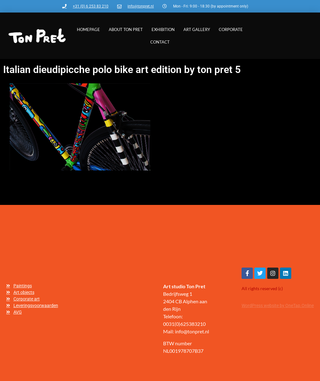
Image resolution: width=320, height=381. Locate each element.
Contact (160, 41)
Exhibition (163, 29)
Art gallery (196, 29)
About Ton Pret (126, 29)
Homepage (88, 29)
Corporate (231, 29)
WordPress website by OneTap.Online (278, 305)
